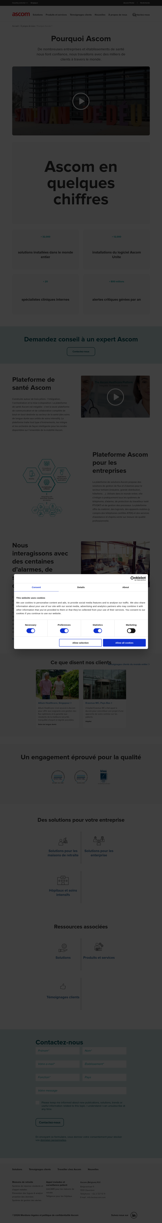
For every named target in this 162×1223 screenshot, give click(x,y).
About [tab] (125, 587)
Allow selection (80, 642)
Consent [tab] (36, 587)
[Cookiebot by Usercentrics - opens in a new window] (133, 578)
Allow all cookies (124, 642)
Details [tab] (81, 587)
